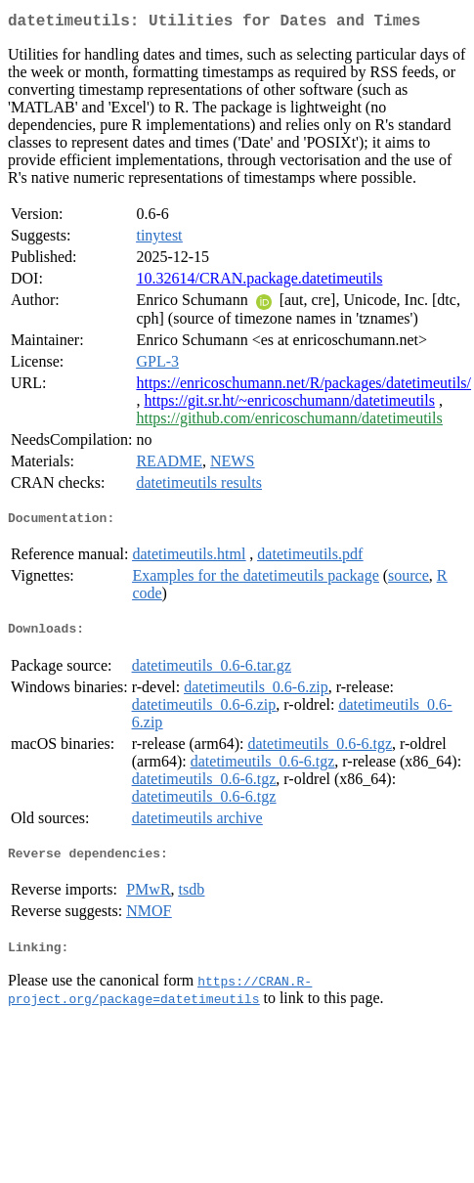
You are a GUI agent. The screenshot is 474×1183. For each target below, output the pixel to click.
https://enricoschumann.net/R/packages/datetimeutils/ (303, 386)
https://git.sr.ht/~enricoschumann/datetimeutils (289, 404)
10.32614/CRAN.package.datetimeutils (259, 282)
